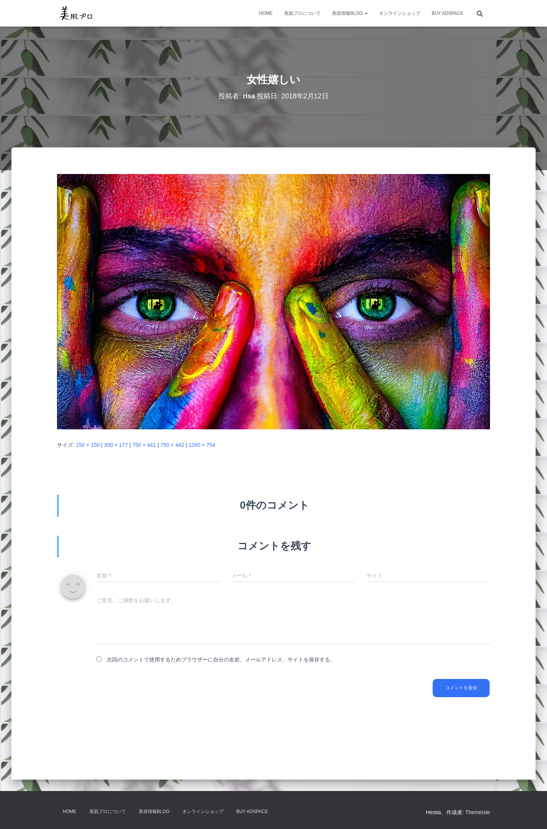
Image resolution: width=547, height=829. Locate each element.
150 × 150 (88, 445)
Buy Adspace (447, 13)
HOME (266, 13)
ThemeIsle (477, 812)
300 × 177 (116, 445)
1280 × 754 (201, 445)
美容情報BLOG (350, 13)
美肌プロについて (302, 13)
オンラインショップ (399, 13)
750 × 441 (144, 445)
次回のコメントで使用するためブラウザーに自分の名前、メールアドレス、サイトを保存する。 (221, 660)
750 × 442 (172, 445)
